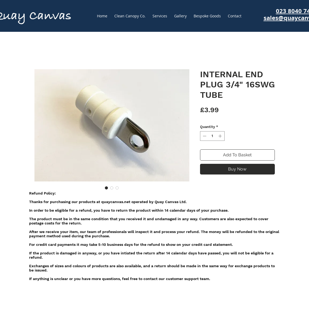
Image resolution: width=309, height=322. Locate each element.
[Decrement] (204, 136)
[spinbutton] (212, 136)
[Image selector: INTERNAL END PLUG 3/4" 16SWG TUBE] (106, 188)
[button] (207, 16)
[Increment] (220, 136)
